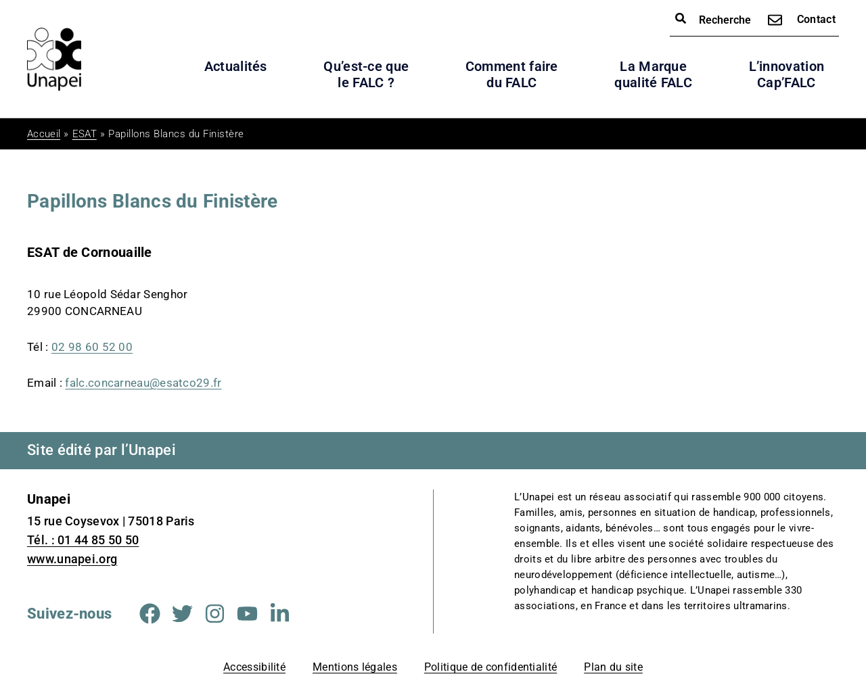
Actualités (235, 66)
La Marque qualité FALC (653, 74)
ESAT (84, 134)
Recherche (713, 19)
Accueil (43, 134)
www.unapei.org (72, 559)
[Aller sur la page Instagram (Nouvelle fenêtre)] (215, 613)
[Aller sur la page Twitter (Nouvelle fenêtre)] (182, 613)
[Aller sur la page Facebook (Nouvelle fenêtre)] (150, 613)
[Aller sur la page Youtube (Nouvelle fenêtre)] (247, 613)
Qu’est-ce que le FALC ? (366, 74)
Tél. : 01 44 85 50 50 (83, 540)
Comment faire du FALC (511, 74)
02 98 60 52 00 (92, 347)
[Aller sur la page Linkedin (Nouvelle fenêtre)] (280, 613)
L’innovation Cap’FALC (787, 74)
